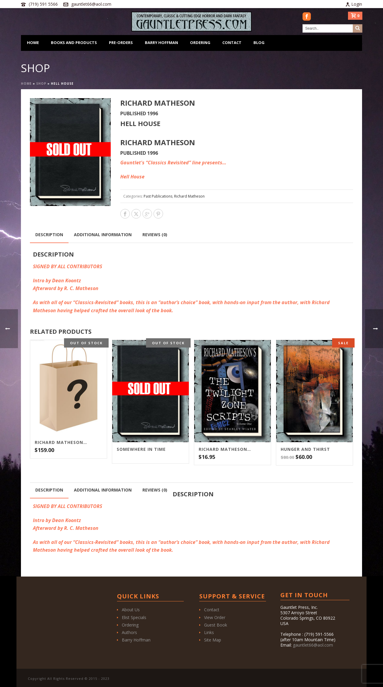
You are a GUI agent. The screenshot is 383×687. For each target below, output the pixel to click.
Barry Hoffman (161, 42)
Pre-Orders (121, 42)
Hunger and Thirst (305, 449)
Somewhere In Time (141, 449)
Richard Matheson (189, 196)
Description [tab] (49, 234)
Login (353, 4)
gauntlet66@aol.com (91, 4)
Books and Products (74, 42)
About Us (131, 609)
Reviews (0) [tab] (154, 234)
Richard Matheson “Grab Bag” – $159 (61, 442)
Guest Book (215, 625)
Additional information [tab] (103, 234)
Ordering (200, 42)
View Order (214, 617)
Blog (259, 42)
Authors (129, 632)
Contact (231, 42)
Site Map (212, 640)
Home (33, 42)
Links (209, 632)
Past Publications (158, 196)
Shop (41, 83)
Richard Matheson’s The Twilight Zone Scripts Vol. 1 (225, 449)
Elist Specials (134, 617)
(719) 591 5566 (43, 4)
